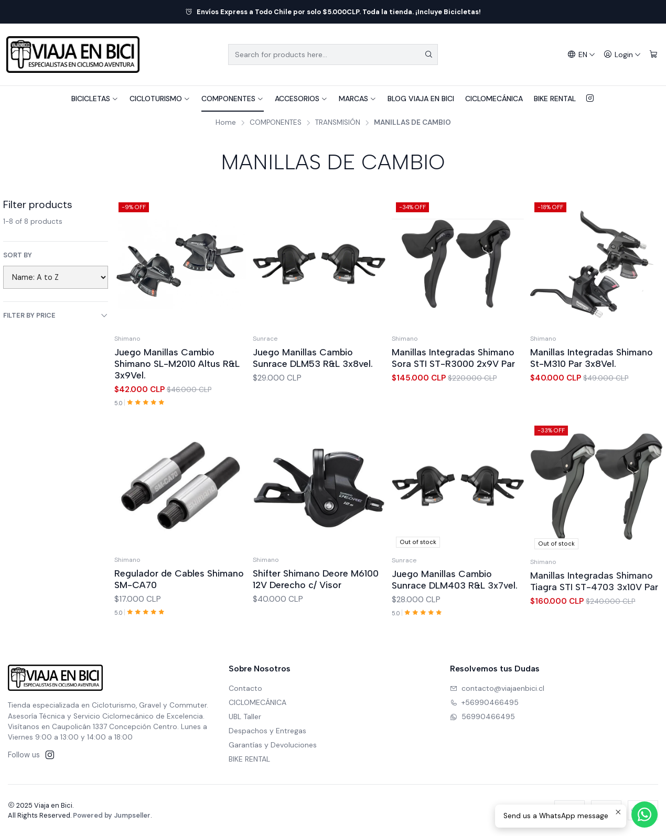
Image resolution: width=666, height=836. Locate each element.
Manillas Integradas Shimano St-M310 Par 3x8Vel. (591, 357)
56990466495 (482, 716)
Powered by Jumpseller (112, 815)
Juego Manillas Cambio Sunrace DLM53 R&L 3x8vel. (313, 357)
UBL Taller (245, 716)
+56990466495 (484, 702)
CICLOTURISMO (160, 98)
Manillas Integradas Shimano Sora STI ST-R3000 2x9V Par (453, 357)
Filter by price (55, 315)
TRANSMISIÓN (337, 122)
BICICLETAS (95, 98)
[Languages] (581, 54)
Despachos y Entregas (267, 730)
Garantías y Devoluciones (273, 745)
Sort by (17, 255)
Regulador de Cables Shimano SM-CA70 (179, 630)
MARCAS (358, 98)
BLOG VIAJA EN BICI (421, 98)
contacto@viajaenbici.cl (497, 688)
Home (226, 122)
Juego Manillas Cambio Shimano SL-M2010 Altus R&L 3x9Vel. (177, 363)
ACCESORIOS (301, 98)
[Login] (622, 54)
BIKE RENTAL (555, 98)
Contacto (245, 688)
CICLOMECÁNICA (494, 98)
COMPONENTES (232, 98)
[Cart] (653, 54)
